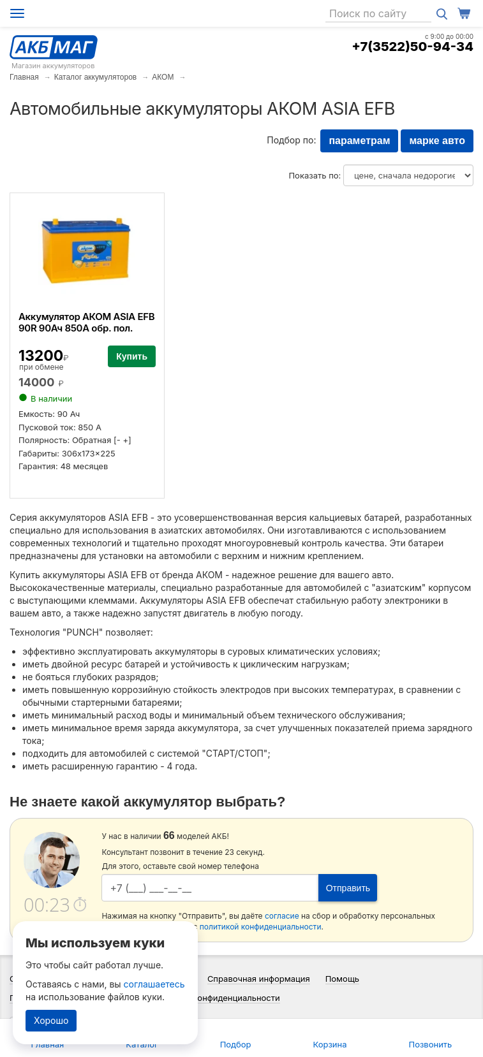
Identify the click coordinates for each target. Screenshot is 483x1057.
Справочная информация (258, 978)
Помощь (342, 978)
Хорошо (51, 1020)
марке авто (437, 140)
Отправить (348, 888)
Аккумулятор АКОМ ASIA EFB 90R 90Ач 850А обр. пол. (86, 322)
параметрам (359, 140)
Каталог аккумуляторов (95, 77)
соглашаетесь (154, 984)
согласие (282, 916)
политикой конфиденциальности (261, 926)
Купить (131, 356)
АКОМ (163, 77)
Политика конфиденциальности (216, 998)
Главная (24, 77)
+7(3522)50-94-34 (412, 46)
